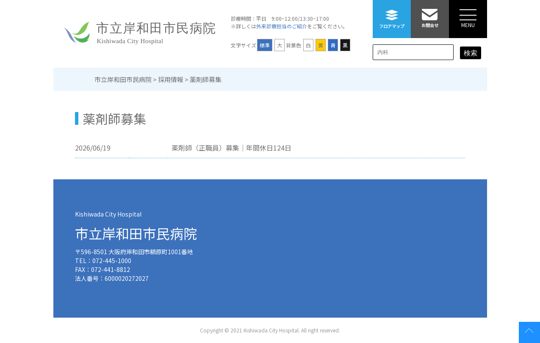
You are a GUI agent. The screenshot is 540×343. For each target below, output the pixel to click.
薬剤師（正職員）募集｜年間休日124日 (231, 148)
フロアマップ (392, 14)
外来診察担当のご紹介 (281, 26)
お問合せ (430, 14)
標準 (265, 45)
